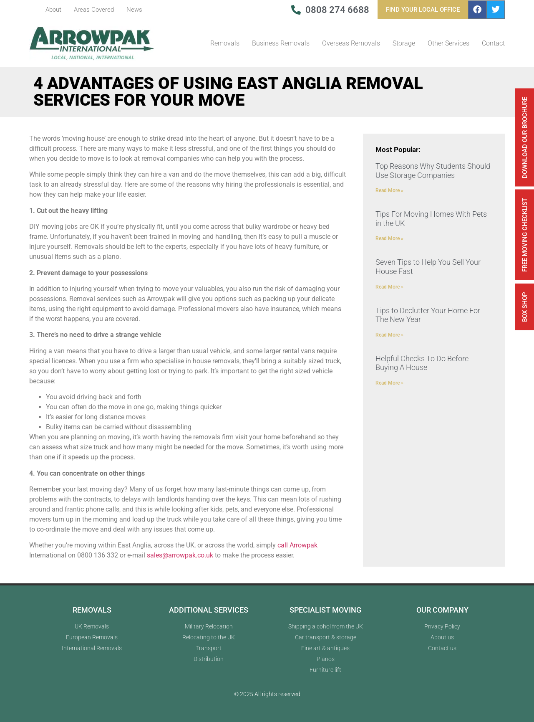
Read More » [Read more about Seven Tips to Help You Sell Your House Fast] (389, 287)
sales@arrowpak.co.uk (180, 555)
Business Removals (281, 43)
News (134, 9)
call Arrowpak (297, 545)
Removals (224, 43)
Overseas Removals (351, 43)
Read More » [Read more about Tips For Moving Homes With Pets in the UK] (389, 238)
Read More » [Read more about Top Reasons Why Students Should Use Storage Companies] (389, 190)
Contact (493, 43)
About (53, 9)
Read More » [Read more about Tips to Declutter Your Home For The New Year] (389, 335)
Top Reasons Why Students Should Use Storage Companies (432, 171)
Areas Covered (94, 9)
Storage (404, 43)
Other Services (448, 43)
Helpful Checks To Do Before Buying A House (422, 363)
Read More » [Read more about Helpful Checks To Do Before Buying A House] (389, 383)
